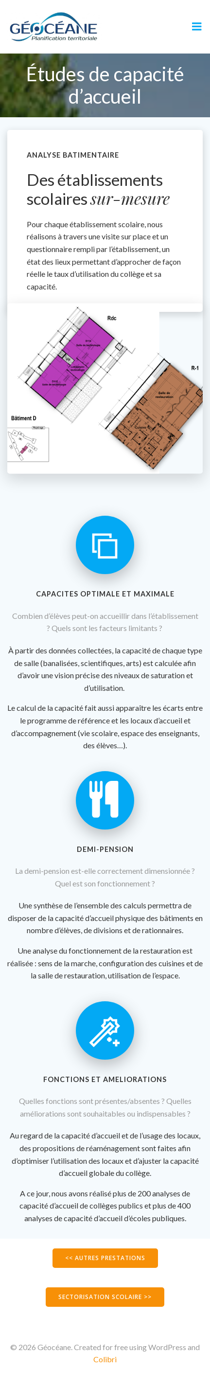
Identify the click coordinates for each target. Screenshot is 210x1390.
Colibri (105, 1359)
